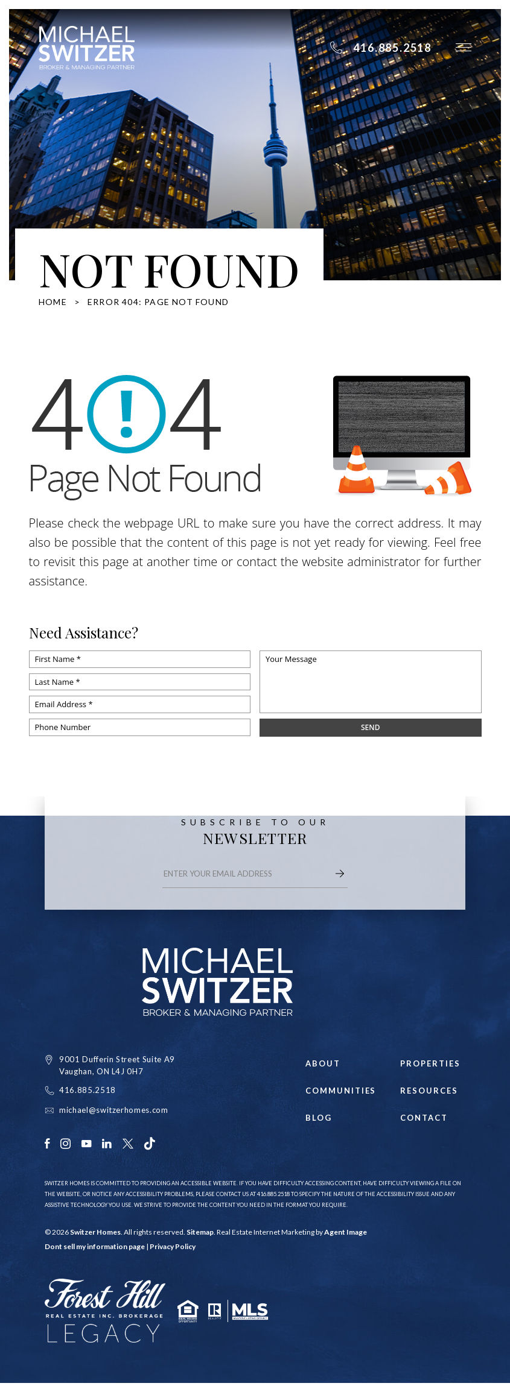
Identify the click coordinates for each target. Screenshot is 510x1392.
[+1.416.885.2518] (381, 47)
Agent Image (345, 1231)
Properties (430, 1064)
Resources (429, 1091)
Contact (424, 1118)
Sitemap (200, 1231)
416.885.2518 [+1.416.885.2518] (87, 1090)
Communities (338, 1091)
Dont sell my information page (95, 1246)
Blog (318, 1118)
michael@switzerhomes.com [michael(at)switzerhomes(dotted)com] (113, 1110)
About (322, 1064)
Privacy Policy (173, 1246)
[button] (463, 47)
